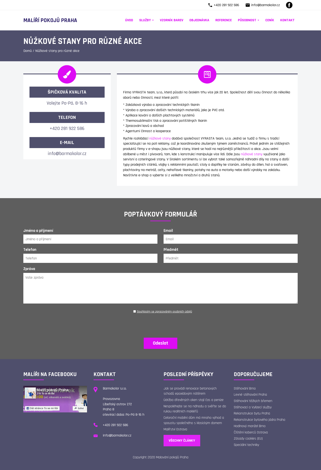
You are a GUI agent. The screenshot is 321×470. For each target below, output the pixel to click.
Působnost (248, 20)
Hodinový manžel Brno (250, 426)
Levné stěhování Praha (250, 394)
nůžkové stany (160, 138)
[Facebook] (289, 5)
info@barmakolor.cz (265, 5)
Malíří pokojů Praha (50, 20)
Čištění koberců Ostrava (251, 432)
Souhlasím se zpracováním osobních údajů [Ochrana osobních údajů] (164, 311)
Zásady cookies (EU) (248, 438)
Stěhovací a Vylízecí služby (253, 407)
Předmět (171, 249)
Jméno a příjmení (38, 230)
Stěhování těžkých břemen (253, 401)
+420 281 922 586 (226, 5)
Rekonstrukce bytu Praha (252, 413)
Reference (223, 20)
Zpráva (29, 268)
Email (168, 230)
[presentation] (160, 324)
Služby (146, 20)
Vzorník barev (171, 20)
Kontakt (287, 20)
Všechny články (182, 440)
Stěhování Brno (245, 388)
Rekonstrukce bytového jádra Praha (259, 419)
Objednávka (199, 20)
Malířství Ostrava (175, 429)
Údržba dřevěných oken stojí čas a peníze (194, 399)
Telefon (29, 249)
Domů (27, 50)
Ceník (269, 20)
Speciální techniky (246, 444)
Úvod (129, 20)
